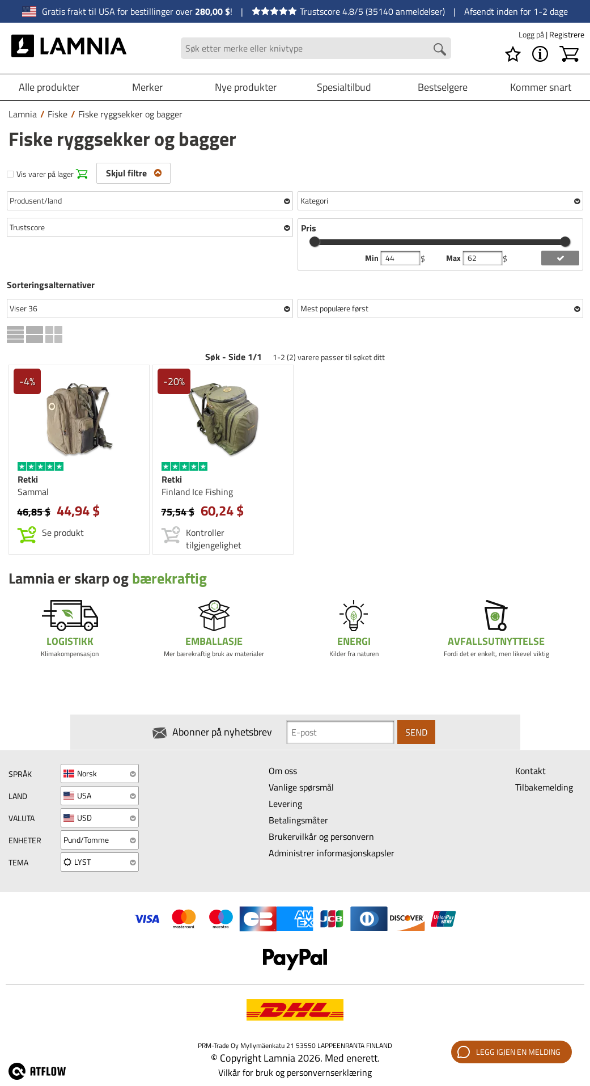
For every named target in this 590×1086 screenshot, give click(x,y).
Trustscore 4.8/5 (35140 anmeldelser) (348, 11)
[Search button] (440, 49)
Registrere (566, 34)
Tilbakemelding (544, 787)
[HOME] (69, 48)
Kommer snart (540, 87)
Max (454, 258)
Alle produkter (49, 87)
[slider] (314, 241)
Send (416, 732)
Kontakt (530, 770)
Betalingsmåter (298, 820)
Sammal (33, 491)
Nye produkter (246, 87)
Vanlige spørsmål (301, 787)
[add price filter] (560, 258)
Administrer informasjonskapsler (331, 853)
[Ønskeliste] (513, 53)
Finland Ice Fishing (197, 491)
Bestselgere (443, 87)
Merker (147, 87)
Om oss (283, 770)
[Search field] (316, 48)
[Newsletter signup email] (340, 732)
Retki (28, 479)
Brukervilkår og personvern (321, 836)
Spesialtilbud (344, 87)
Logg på (532, 34)
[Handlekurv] (569, 53)
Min (372, 258)
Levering (285, 803)
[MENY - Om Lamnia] (540, 53)
